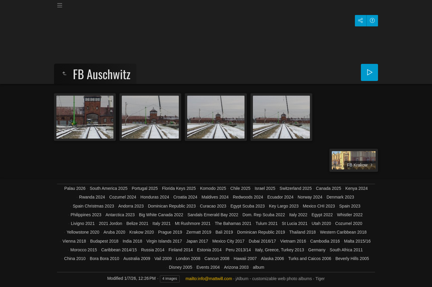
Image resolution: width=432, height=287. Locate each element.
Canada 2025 (328, 188)
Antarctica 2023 (120, 214)
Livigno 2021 (82, 223)
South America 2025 (109, 188)
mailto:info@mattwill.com (209, 278)
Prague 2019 (170, 232)
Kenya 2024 (356, 188)
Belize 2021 (137, 223)
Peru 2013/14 (238, 249)
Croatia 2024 (185, 197)
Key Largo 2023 (283, 206)
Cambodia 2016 (325, 241)
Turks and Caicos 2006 (309, 258)
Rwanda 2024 (92, 197)
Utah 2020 (321, 223)
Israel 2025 (265, 188)
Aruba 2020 (114, 232)
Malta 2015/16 (357, 241)
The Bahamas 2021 (233, 223)
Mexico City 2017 (228, 241)
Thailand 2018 (302, 232)
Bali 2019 (224, 232)
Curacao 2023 (213, 206)
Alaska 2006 (272, 258)
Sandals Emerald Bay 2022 (213, 214)
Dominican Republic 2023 (172, 206)
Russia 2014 (152, 249)
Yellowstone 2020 (83, 232)
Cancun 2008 (217, 258)
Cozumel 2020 (348, 223)
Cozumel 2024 (122, 197)
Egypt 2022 (322, 214)
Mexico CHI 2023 (319, 206)
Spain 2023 (350, 206)
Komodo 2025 (213, 188)
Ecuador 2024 (280, 197)
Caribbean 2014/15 (119, 249)
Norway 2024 (310, 197)
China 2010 (75, 258)
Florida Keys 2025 (179, 188)
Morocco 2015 (83, 249)
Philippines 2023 (85, 214)
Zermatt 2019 (198, 232)
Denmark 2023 (340, 197)
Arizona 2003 (236, 267)
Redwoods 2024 (248, 197)
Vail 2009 (163, 258)
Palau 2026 (75, 188)
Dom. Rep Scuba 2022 (263, 214)
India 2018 (132, 241)
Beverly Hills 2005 (352, 258)
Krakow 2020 (141, 232)
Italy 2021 (161, 223)
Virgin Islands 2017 (164, 241)
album (258, 267)
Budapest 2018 (104, 241)
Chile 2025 (240, 188)
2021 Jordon (110, 223)
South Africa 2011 (346, 249)
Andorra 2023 (131, 206)
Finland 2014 (181, 249)
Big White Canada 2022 (161, 214)
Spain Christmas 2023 (93, 206)
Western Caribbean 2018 (343, 232)
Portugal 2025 (145, 188)
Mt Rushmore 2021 (193, 223)
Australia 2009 (136, 258)
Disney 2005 (180, 267)
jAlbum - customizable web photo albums (274, 278)
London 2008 (188, 258)
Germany (317, 249)
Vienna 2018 (74, 241)
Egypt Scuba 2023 (247, 206)
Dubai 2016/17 (262, 241)
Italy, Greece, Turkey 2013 (279, 249)
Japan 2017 (197, 241)
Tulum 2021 (267, 223)
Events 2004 (208, 267)
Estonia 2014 (209, 249)
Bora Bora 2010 (104, 258)
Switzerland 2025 (296, 188)
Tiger (320, 278)
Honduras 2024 (154, 197)
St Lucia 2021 (295, 223)
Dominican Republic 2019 (261, 232)
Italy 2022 (298, 214)
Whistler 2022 (350, 214)
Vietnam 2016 (293, 241)
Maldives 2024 (215, 197)
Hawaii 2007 (245, 258)
